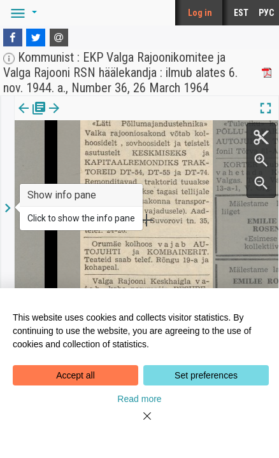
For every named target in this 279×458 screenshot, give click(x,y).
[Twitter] (35, 37)
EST (241, 13)
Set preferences (206, 375)
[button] (21, 13)
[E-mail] (59, 37)
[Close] (139, 423)
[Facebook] (12, 37)
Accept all (75, 375)
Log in (200, 13)
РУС (266, 13)
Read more (139, 399)
